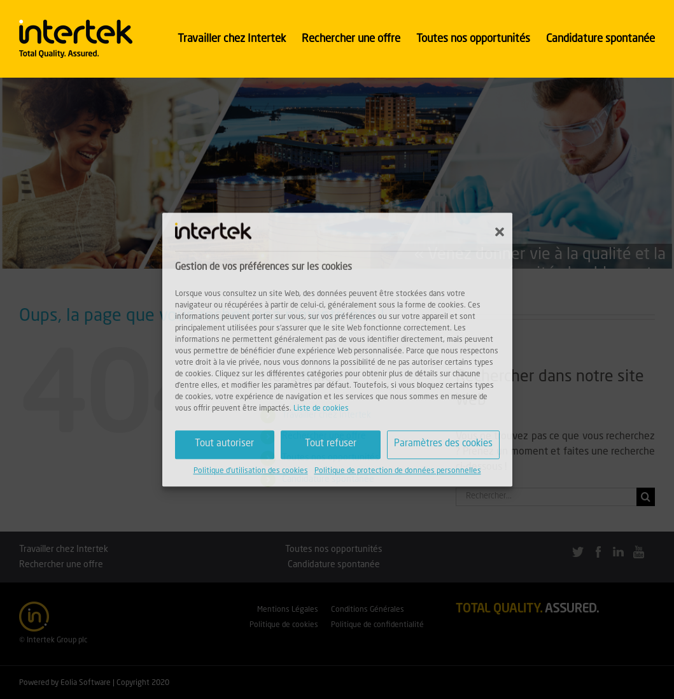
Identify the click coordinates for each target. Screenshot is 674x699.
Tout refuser (330, 444)
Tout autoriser (224, 444)
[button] (499, 231)
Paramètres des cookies (443, 444)
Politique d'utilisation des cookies (250, 471)
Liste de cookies (321, 409)
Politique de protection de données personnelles (397, 471)
